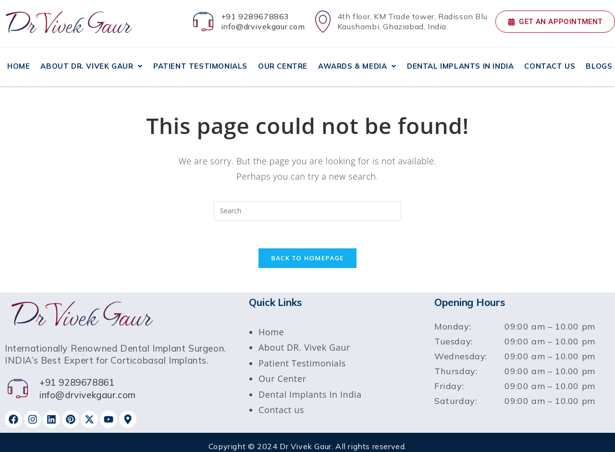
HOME (18, 61)
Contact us (281, 401)
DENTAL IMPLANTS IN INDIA (460, 61)
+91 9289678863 (255, 16)
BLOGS (599, 61)
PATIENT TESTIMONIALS (200, 61)
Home (271, 324)
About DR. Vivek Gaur (304, 339)
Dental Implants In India (310, 386)
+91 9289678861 (76, 374)
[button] (91, 61)
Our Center (282, 371)
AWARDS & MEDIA (357, 61)
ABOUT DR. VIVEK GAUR (91, 61)
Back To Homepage (307, 249)
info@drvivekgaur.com (263, 26)
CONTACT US (549, 61)
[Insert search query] (307, 201)
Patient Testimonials (302, 355)
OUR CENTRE (283, 61)
